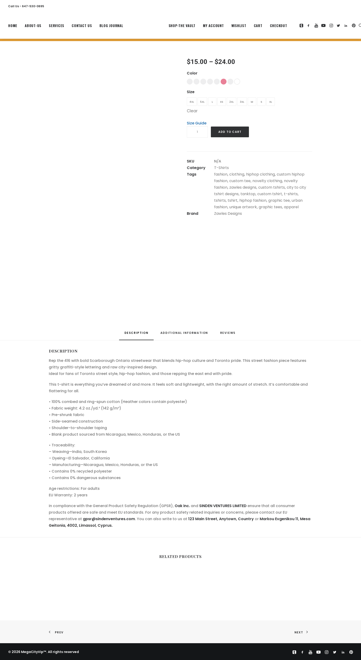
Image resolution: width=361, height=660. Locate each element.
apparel (291, 207)
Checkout (268, 26)
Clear (192, 111)
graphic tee (279, 200)
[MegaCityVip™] (140, 27)
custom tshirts (271, 187)
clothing (236, 174)
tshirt (232, 200)
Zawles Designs (228, 213)
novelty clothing (267, 181)
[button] (291, 27)
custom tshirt (269, 194)
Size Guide (196, 123)
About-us (33, 26)
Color (192, 73)
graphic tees (270, 207)
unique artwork (243, 207)
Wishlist (228, 26)
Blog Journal (111, 26)
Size (191, 92)
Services (56, 26)
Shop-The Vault (171, 26)
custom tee (240, 181)
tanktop (248, 194)
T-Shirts (221, 167)
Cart (248, 26)
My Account (203, 26)
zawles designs (242, 187)
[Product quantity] (197, 132)
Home (12, 26)
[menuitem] (14, 27)
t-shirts (291, 194)
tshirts (220, 200)
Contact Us (82, 26)
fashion (220, 174)
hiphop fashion (252, 200)
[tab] (184, 335)
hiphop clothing (260, 174)
